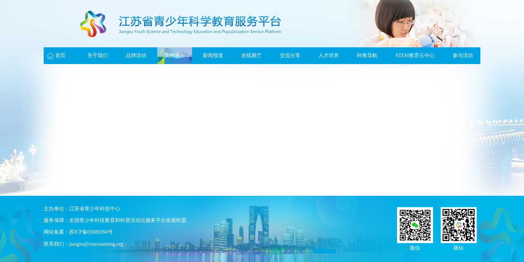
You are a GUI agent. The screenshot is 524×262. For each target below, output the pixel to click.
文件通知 (174, 55)
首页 (60, 55)
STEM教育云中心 (415, 55)
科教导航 (367, 55)
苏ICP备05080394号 (91, 232)
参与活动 (463, 55)
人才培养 (328, 55)
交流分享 (290, 55)
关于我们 (97, 55)
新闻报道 (213, 55)
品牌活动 (136, 55)
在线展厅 (251, 55)
